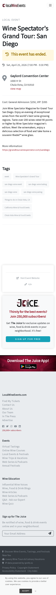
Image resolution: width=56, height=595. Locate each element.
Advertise (7, 420)
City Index (32, 570)
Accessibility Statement (14, 570)
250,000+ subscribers (11, 430)
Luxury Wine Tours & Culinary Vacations (23, 559)
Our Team (7, 412)
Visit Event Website (28, 277)
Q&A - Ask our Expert (13, 499)
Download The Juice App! (28, 360)
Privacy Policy (9, 567)
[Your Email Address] (24, 533)
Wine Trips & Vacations (14, 458)
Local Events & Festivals (15, 454)
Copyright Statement (28, 567)
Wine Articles (9, 492)
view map (15, 88)
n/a (28, 284)
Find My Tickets (11, 401)
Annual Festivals (11, 465)
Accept (25, 591)
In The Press (9, 416)
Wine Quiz (8, 503)
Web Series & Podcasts (14, 462)
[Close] (35, 590)
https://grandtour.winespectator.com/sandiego (26, 149)
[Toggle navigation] (50, 5)
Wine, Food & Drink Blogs (16, 488)
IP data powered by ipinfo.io (17, 562)
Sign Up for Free (28, 339)
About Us (7, 408)
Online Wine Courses (13, 450)
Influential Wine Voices (15, 484)
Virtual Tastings (11, 446)
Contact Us (8, 404)
